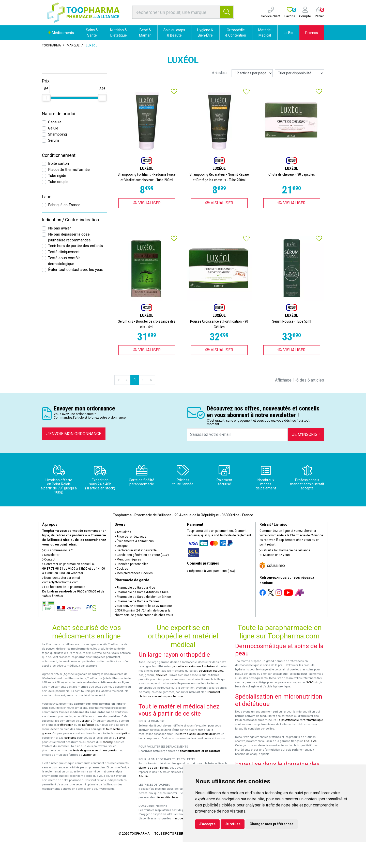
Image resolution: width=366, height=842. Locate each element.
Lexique (121, 546)
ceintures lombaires (202, 666)
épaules (218, 670)
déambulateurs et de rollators (200, 751)
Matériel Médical (264, 32)
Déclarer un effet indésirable (136, 550)
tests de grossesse (85, 750)
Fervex (121, 737)
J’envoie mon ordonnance (73, 433)
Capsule (55, 122)
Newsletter (50, 555)
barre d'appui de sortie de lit (197, 734)
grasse (46, 733)
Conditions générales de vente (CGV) (142, 555)
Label (47, 196)
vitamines (89, 754)
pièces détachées (167, 797)
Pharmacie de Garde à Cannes (137, 601)
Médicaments (61, 33)
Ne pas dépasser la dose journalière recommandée (69, 237)
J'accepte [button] (207, 824)
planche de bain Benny (153, 767)
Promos (311, 33)
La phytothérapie (288, 720)
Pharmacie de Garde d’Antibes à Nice (142, 592)
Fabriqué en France (64, 205)
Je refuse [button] (232, 824)
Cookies (121, 568)
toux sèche (113, 729)
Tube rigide (57, 175)
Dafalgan (88, 725)
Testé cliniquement (64, 252)
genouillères (180, 666)
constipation (122, 733)
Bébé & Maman (145, 32)
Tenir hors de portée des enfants (75, 245)
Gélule (53, 128)
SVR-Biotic (312, 682)
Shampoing (57, 134)
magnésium (111, 750)
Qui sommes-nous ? (57, 550)
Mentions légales (128, 559)
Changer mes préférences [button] (272, 824)
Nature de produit (59, 113)
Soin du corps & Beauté (174, 32)
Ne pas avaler (59, 228)
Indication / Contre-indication (70, 219)
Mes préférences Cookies (134, 573)
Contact (48, 559)
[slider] (46, 97)
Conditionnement (58, 155)
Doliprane (86, 720)
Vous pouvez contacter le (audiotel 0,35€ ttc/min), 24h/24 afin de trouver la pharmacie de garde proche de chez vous (144, 610)
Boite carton (58, 163)
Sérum (53, 140)
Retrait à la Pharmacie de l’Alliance (285, 550)
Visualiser (147, 203)
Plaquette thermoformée (69, 169)
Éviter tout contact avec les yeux (75, 269)
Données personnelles (131, 564)
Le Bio (288, 33)
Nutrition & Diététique (118, 32)
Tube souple (58, 181)
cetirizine (70, 737)
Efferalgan (66, 725)
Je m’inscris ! (306, 434)
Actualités (123, 532)
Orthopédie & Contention (235, 32)
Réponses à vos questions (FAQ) (211, 571)
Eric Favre (310, 741)
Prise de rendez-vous (130, 536)
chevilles (161, 675)
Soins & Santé (92, 32)
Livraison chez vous (275, 555)
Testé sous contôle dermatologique (64, 261)
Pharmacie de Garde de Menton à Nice (143, 597)
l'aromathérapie (312, 720)
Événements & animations (134, 541)
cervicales (205, 670)
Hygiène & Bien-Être (205, 32)
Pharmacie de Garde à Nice (135, 587)
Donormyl (106, 742)
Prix (46, 81)
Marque (73, 45)
